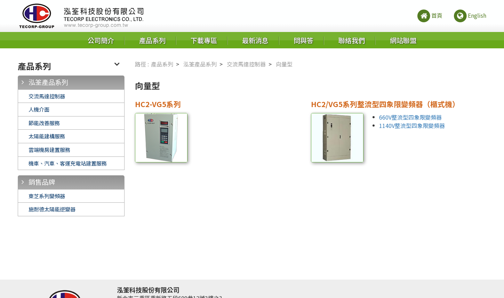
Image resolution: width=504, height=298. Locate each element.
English (469, 16)
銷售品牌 (42, 182)
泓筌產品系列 (48, 82)
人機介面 (39, 109)
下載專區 (204, 40)
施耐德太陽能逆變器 (52, 209)
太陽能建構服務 (47, 136)
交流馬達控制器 (47, 96)
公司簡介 (101, 40)
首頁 (429, 16)
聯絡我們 (351, 40)
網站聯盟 (403, 40)
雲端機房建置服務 (49, 149)
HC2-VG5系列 (158, 104)
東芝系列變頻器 (47, 196)
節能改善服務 (44, 123)
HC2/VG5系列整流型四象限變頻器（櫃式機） (385, 104)
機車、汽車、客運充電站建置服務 (68, 163)
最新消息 (255, 40)
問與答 (303, 40)
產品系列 (152, 40)
